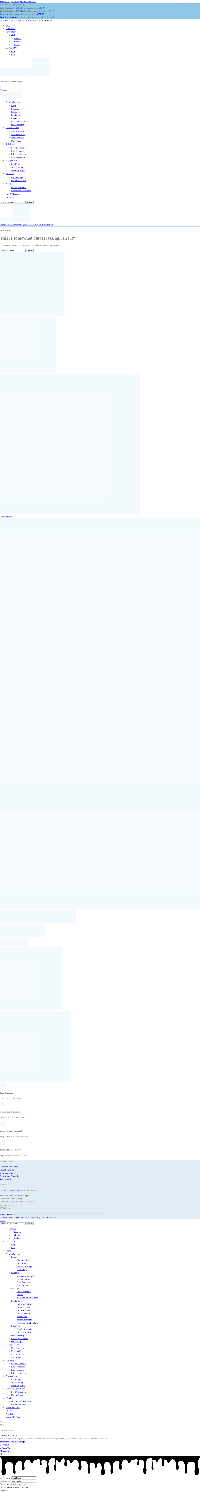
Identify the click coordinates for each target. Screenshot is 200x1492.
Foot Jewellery (17, 124)
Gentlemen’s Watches (21, 190)
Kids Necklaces (18, 157)
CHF (13, 1244)
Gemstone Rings (24, 1266)
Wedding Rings (18, 170)
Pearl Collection (18, 180)
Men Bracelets (17, 131)
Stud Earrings (23, 1285)
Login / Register (13, 1417)
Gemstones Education (10, 1176)
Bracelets (15, 118)
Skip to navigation (8, 1)
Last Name (5, 1481)
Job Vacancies (33, 1217)
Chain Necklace (24, 1291)
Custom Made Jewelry (10, 1190)
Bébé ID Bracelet (18, 148)
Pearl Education (7, 1170)
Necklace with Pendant (27, 1297)
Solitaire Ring (17, 167)
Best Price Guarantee (10, 17)
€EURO (40, 14)
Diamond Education (9, 1166)
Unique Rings (17, 177)
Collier (20, 1294)
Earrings (15, 109)
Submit (4, 1490)
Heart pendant (23, 1310)
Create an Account (8, 1435)
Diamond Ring (23, 1260)
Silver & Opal (17, 1341)
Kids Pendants (17, 151)
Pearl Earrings (23, 1282)
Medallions (22, 1316)
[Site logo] (16, 75)
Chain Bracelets (24, 1332)
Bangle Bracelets (24, 1329)
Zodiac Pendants (24, 1319)
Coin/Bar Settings (25, 1304)
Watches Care (6, 1179)
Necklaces (15, 112)
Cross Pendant (23, 1307)
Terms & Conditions (48, 1217)
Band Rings (16, 164)
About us (3, 1217)
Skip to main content (26, 1)
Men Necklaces (18, 134)
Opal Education (7, 1173)
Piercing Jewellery (19, 121)
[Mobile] (18, 1487)
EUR (13, 1247)
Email (3, 1484)
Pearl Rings (22, 1269)
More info (9, 1441)
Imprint (11, 1217)
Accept (22, 1441)
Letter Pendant (24, 1313)
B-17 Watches (6, 516)
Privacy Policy (21, 1217)
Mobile (3, 1487)
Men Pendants (17, 137)
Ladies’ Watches (18, 187)
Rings (13, 105)
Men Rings (16, 141)
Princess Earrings (19, 154)
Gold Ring (21, 1263)
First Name (6, 1478)
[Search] (12, 202)
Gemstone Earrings (25, 1276)
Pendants (15, 115)
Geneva (6, 1214)
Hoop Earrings (23, 1279)
